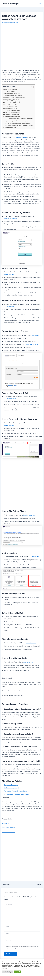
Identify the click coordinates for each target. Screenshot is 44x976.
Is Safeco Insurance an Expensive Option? (17, 122)
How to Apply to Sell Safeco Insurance (14, 103)
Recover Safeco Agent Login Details (15, 101)
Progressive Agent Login (11, 785)
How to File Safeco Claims (11, 105)
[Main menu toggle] (40, 3)
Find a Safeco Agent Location (12, 112)
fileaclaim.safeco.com (29, 515)
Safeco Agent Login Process (11, 99)
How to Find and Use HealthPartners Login (16, 794)
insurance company (21, 138)
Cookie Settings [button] (7, 972)
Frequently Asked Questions (12, 116)
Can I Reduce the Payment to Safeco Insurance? (19, 123)
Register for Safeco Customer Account (14, 97)
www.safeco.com (9, 274)
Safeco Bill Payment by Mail (13, 110)
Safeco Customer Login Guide (12, 93)
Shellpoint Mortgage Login (11, 788)
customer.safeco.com (10, 218)
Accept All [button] (17, 972)
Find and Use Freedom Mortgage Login (15, 791)
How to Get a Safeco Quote (11, 114)
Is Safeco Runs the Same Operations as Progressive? (20, 118)
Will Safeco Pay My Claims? (14, 120)
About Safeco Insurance (10, 89)
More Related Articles (10, 127)
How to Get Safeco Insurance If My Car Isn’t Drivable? (20, 125)
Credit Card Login (10, 3)
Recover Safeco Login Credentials (15, 95)
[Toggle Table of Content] (31, 87)
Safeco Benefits (11, 91)
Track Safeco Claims (12, 106)
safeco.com (35, 335)
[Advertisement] (22, 47)
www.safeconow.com (32, 344)
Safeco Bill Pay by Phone (10, 108)
